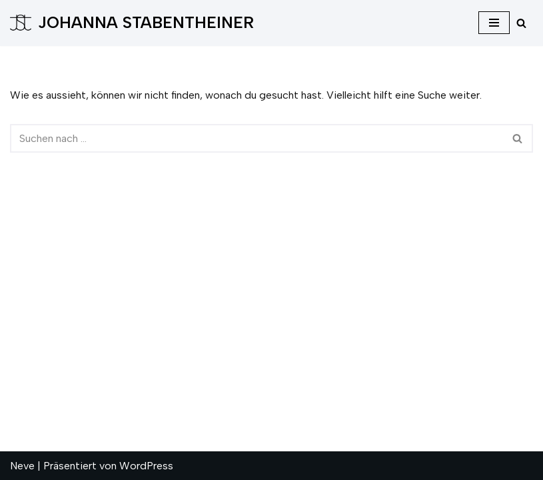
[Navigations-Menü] (494, 22)
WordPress (146, 465)
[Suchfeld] (521, 23)
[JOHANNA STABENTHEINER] (132, 23)
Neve (22, 465)
